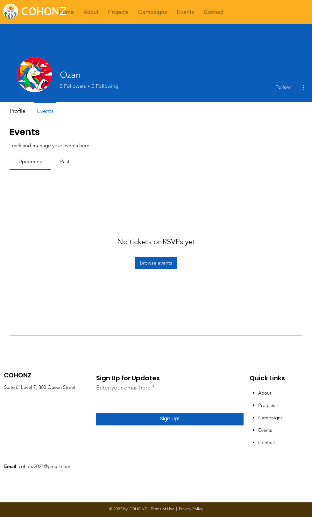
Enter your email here (123, 387)
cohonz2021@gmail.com (44, 466)
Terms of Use (162, 509)
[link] (30, 161)
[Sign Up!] (170, 419)
